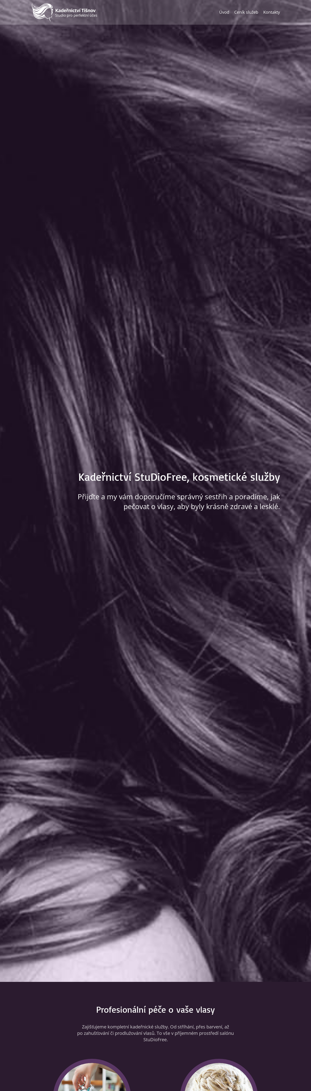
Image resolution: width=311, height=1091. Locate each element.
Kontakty (271, 12)
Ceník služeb (246, 12)
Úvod (224, 12)
